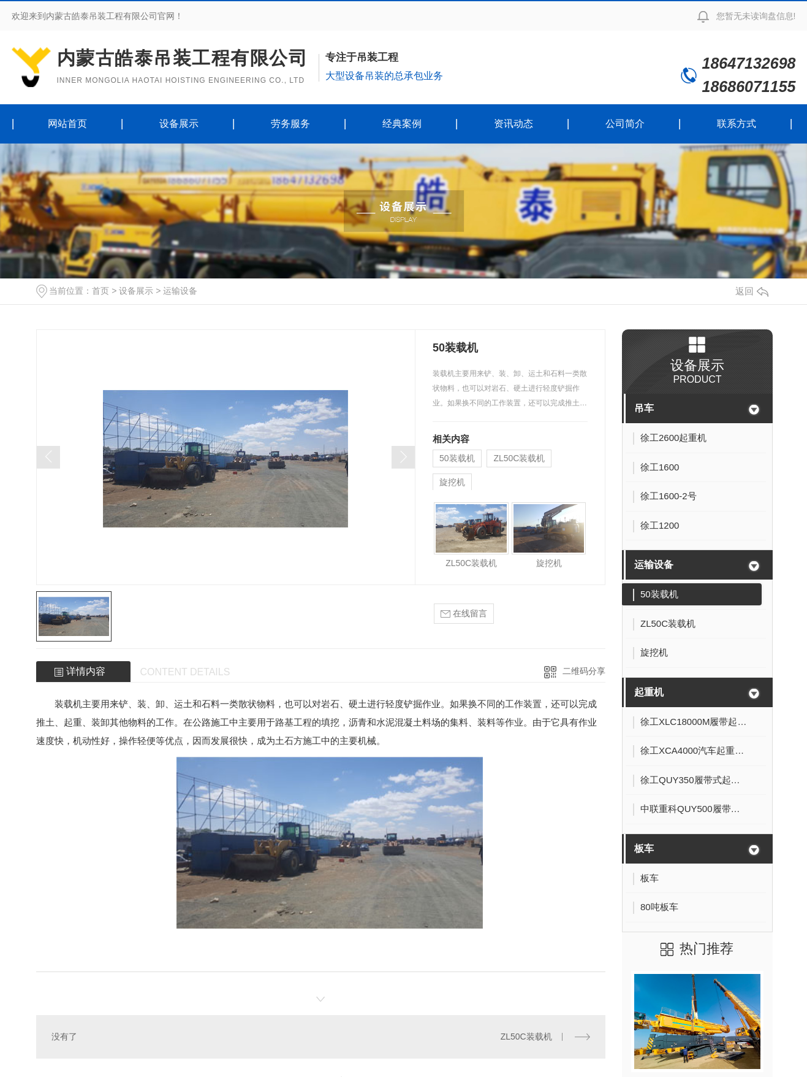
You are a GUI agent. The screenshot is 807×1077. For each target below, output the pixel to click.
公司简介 (625, 123)
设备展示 (179, 123)
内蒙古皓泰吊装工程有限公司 (182, 67)
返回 (751, 291)
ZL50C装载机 (519, 458)
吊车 (644, 408)
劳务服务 (290, 123)
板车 (644, 848)
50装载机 (457, 458)
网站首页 (67, 123)
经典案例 (402, 123)
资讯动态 (513, 123)
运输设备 (180, 291)
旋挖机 (452, 482)
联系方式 (736, 123)
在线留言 (464, 613)
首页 (100, 291)
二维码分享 (584, 671)
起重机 (649, 692)
